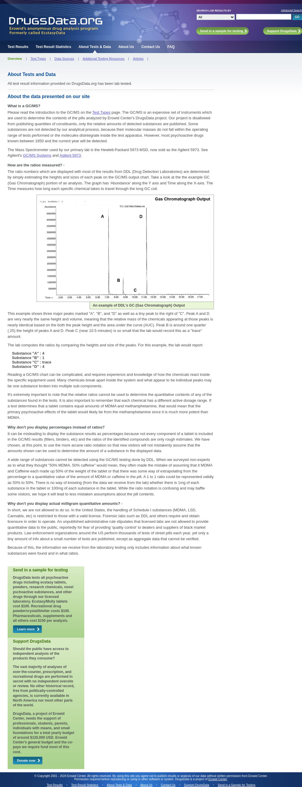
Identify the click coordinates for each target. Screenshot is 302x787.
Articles (138, 58)
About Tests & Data (95, 47)
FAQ (171, 47)
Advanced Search (291, 10)
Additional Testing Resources (104, 58)
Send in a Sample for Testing (236, 785)
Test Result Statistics (53, 47)
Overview (15, 58)
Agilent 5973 (70, 155)
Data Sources (64, 58)
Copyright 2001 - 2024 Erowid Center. (62, 776)
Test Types (38, 58)
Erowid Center (217, 779)
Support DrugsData (196, 785)
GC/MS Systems (37, 155)
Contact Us (150, 47)
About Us (126, 47)
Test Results (18, 47)
